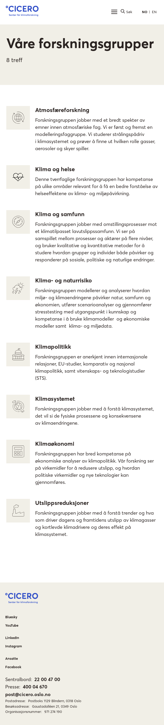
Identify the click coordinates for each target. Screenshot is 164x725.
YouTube (11, 625)
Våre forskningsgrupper (80, 43)
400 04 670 (35, 687)
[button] (22, 12)
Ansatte (11, 658)
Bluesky (11, 617)
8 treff (14, 60)
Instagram (13, 646)
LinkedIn (12, 638)
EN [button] (154, 12)
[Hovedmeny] (114, 12)
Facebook (13, 667)
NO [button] (144, 12)
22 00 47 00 (47, 679)
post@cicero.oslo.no (28, 694)
